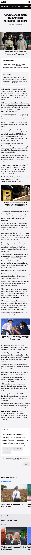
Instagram (7, 420)
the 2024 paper (16, 256)
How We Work (17, 449)
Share (26, 464)
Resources (25, 6)
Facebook (18, 417)
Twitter (24, 417)
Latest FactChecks (16, 6)
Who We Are (7, 449)
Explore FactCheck (6, 481)
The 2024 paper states (8, 353)
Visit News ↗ (4, 524)
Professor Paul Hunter (17, 177)
